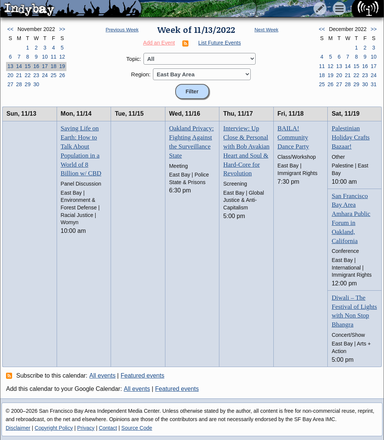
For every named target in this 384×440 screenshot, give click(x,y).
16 (36, 66)
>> (62, 29)
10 (45, 57)
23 (36, 75)
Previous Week (122, 30)
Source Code (136, 428)
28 (19, 84)
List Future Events (219, 43)
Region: (141, 74)
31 (374, 84)
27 (11, 84)
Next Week (266, 30)
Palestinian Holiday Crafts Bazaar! (351, 137)
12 (62, 57)
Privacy (85, 428)
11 (54, 57)
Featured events (143, 375)
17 (45, 66)
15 (28, 66)
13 (11, 66)
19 (62, 66)
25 (54, 75)
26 (62, 75)
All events (102, 375)
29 (28, 84)
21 (19, 75)
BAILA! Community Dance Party (293, 137)
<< (10, 29)
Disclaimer (18, 428)
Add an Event (159, 43)
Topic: (133, 59)
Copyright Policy (54, 428)
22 (28, 75)
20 (11, 75)
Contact (108, 428)
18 (54, 66)
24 (45, 75)
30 (36, 84)
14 (19, 66)
